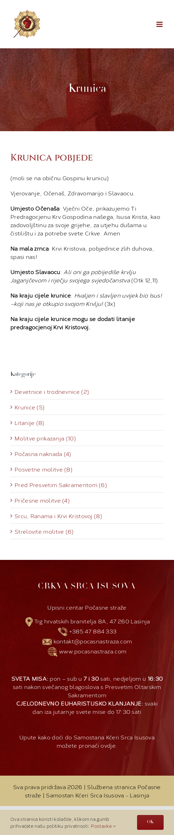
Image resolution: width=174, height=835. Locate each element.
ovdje (108, 745)
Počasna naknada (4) (42, 453)
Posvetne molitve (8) (43, 469)
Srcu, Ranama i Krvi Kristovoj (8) (58, 516)
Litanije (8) (29, 422)
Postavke (103, 825)
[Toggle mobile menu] (160, 24)
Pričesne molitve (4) (42, 500)
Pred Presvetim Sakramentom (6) (60, 484)
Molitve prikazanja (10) (45, 438)
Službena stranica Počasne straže (93, 790)
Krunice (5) (29, 407)
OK (150, 822)
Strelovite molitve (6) (44, 531)
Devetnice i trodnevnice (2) (51, 391)
